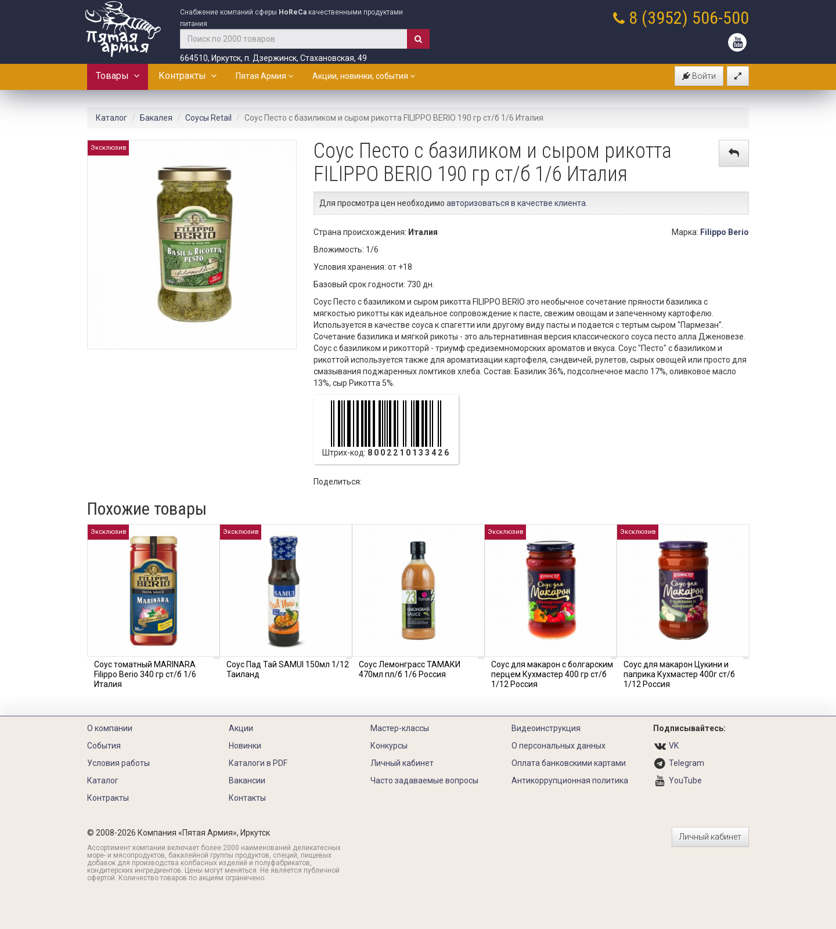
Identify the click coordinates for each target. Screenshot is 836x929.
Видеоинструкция (546, 728)
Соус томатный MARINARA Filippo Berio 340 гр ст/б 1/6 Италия (145, 674)
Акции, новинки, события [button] (363, 76)
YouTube (685, 780)
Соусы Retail (208, 117)
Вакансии (247, 780)
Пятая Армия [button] (264, 76)
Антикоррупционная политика (569, 780)
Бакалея (156, 117)
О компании (109, 728)
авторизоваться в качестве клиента (516, 203)
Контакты (247, 798)
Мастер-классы (399, 728)
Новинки (245, 745)
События (104, 745)
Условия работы (118, 763)
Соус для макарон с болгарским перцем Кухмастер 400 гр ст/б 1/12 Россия (552, 674)
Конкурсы (389, 745)
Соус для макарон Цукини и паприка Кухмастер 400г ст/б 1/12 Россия (679, 674)
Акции (241, 728)
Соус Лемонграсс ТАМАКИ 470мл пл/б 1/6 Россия (409, 669)
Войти (699, 76)
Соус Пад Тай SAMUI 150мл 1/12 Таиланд (287, 669)
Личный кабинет (402, 763)
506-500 (720, 18)
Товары (117, 75)
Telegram (686, 763)
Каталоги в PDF (258, 763)
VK (674, 745)
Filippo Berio (724, 232)
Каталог (111, 117)
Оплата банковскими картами (568, 763)
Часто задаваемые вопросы (424, 780)
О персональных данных (558, 745)
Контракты (187, 75)
